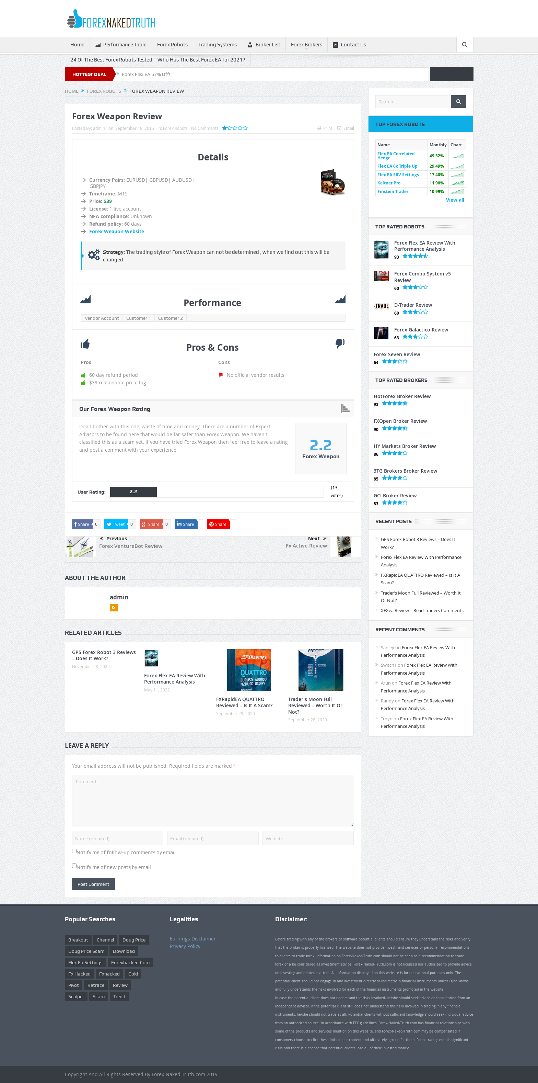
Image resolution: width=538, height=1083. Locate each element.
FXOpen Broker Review (400, 421)
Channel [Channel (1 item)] (105, 940)
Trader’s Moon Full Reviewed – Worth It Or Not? (315, 705)
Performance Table (121, 44)
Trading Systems (217, 45)
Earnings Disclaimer (193, 938)
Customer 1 (138, 318)
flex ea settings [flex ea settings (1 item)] (85, 962)
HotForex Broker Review (402, 396)
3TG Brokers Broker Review (405, 470)
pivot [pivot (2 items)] (73, 985)
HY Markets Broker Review (405, 446)
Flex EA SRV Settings (398, 175)
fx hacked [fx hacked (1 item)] (79, 974)
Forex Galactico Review (421, 329)
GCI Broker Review (395, 495)
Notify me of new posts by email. (114, 867)
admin (99, 128)
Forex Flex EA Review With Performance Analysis (174, 678)
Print (324, 128)
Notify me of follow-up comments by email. (127, 852)
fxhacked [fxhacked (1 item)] (109, 974)
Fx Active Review (306, 545)
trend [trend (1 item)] (119, 996)
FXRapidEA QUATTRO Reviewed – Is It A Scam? (244, 702)
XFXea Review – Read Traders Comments (422, 610)
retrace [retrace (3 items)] (95, 985)
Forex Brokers (306, 45)
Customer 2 (170, 318)
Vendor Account (102, 318)
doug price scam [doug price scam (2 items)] (86, 951)
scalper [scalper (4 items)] (76, 996)
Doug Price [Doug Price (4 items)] (133, 940)
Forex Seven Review (397, 354)
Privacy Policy (185, 946)
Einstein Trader (392, 191)
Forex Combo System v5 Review (422, 276)
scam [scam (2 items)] (99, 996)
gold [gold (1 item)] (133, 974)
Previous (113, 539)
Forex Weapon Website (116, 231)
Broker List (263, 44)
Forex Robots (172, 45)
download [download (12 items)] (124, 951)
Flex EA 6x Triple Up (397, 166)
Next (317, 538)
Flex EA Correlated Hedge (396, 156)
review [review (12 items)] (120, 985)
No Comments (205, 128)
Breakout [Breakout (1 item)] (78, 940)
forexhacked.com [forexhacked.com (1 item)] (130, 962)
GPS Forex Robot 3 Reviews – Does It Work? (104, 655)
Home (77, 45)
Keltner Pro (388, 183)
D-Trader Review (413, 305)
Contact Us (349, 44)
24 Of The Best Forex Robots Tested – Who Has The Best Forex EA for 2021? (157, 60)
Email (345, 128)
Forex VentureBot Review (130, 546)
